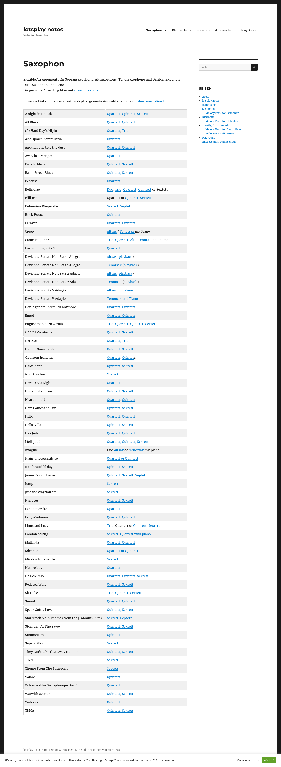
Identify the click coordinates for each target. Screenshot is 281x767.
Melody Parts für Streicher (221, 133)
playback (125, 257)
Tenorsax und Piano (122, 299)
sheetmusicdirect (150, 101)
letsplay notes (43, 29)
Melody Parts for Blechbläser (223, 129)
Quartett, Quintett (121, 223)
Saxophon (154, 30)
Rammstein (209, 105)
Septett (126, 618)
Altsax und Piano (120, 290)
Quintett (113, 139)
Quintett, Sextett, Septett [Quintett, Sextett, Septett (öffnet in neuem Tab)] (127, 475)
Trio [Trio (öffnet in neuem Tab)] (110, 324)
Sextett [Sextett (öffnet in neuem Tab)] (143, 114)
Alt (132, 240)
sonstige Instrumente (214, 30)
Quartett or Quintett (122, 458)
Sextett (112, 374)
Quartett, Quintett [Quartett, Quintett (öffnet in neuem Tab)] (121, 147)
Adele (205, 96)
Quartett (113, 131)
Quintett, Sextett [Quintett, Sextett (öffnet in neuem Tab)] (120, 164)
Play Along (249, 30)
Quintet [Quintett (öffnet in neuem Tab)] (128, 357)
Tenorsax (127, 231)
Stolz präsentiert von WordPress (101, 750)
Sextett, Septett (119, 206)
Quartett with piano (135, 534)
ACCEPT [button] (269, 760)
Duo (110, 189)
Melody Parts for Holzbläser (222, 121)
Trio (125, 131)
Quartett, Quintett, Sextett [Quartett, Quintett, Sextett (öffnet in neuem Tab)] (128, 442)
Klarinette (179, 30)
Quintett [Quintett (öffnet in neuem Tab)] (128, 114)
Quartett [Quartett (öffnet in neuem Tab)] (113, 114)
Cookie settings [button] (248, 760)
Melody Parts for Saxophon (222, 113)
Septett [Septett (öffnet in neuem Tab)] (112, 668)
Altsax (112, 231)
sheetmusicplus (86, 90)
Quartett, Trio (117, 341)
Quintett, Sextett (143, 324)
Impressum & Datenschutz (219, 141)
